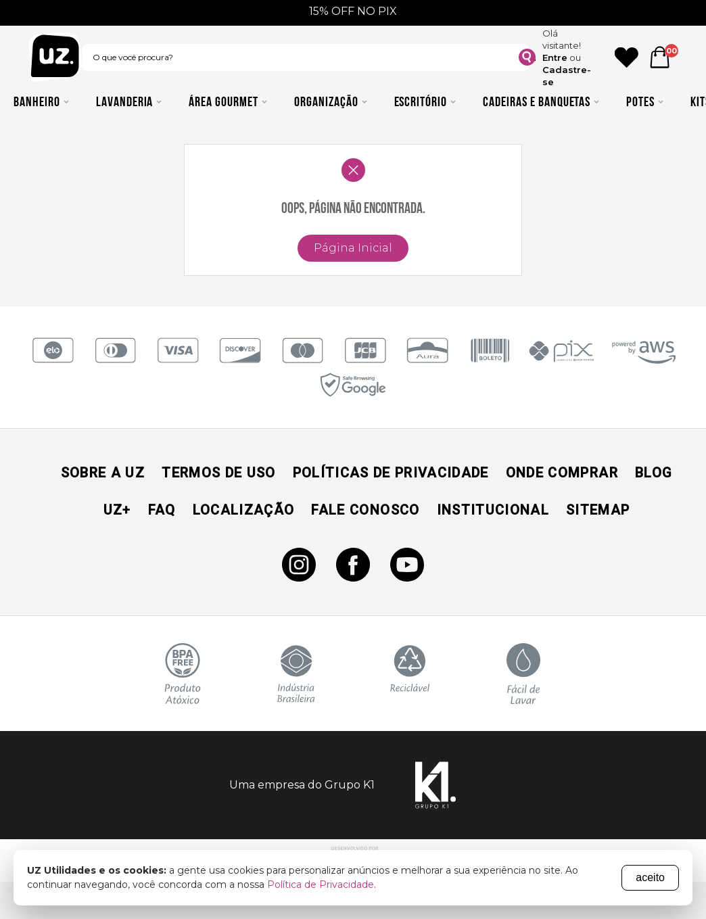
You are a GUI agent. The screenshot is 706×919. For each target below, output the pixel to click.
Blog (653, 473)
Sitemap (598, 510)
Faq (162, 510)
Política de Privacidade (320, 884)
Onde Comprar (562, 473)
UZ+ (117, 510)
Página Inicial (353, 247)
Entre (554, 57)
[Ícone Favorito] (626, 57)
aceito (650, 877)
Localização (244, 510)
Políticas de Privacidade (391, 473)
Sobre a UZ (103, 473)
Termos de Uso (218, 473)
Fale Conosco (365, 510)
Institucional (493, 510)
